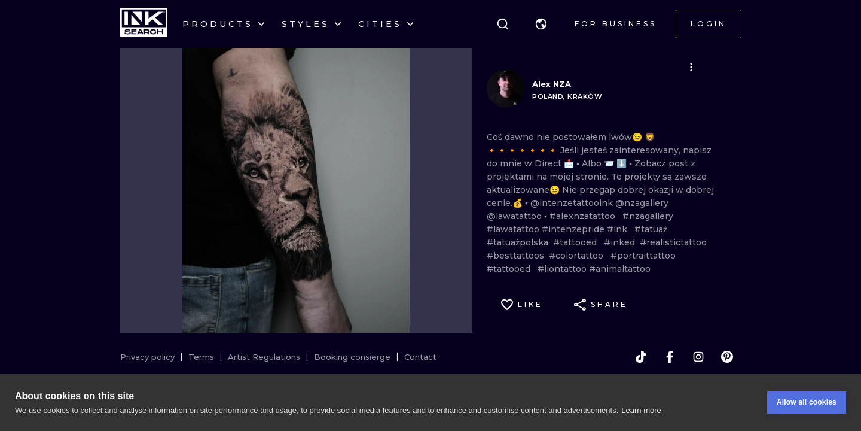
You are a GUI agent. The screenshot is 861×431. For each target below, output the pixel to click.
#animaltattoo (620, 268)
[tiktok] (641, 356)
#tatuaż (653, 229)
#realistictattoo (676, 242)
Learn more (641, 410)
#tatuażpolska (520, 242)
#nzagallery (647, 216)
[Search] (502, 24)
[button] (541, 24)
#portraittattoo (645, 255)
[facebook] (669, 356)
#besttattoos (518, 255)
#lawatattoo (514, 229)
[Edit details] (691, 67)
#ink (620, 229)
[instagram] (698, 356)
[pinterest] (727, 356)
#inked (622, 242)
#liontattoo (563, 268)
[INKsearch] (144, 24)
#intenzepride (574, 229)
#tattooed (578, 242)
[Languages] (541, 24)
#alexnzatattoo (585, 216)
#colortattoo (579, 255)
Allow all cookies (806, 402)
